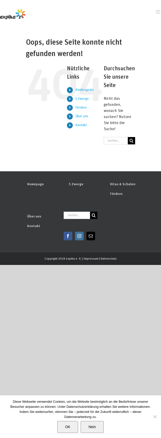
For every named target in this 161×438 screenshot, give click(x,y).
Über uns (81, 116)
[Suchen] (131, 140)
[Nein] (154, 416)
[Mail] (90, 236)
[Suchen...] (116, 140)
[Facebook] (68, 236)
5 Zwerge (82, 98)
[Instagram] (79, 236)
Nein (92, 427)
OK (67, 427)
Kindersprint (84, 90)
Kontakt (81, 125)
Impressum (90, 258)
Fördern (81, 107)
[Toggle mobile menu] (158, 11)
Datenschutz (109, 258)
